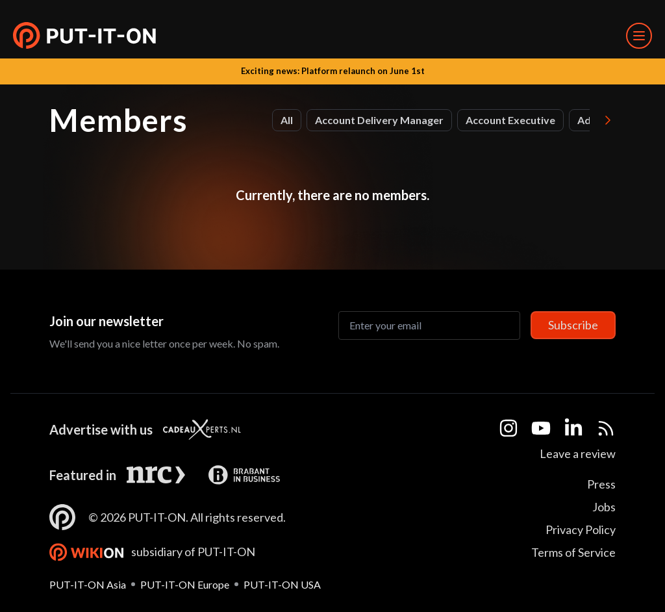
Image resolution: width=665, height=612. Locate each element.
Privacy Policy (581, 529)
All (287, 120)
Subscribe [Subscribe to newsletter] (573, 325)
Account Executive (510, 120)
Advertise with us (101, 429)
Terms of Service (573, 552)
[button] (84, 35)
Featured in (82, 475)
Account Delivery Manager (379, 120)
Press (601, 484)
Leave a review (578, 453)
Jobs (604, 507)
